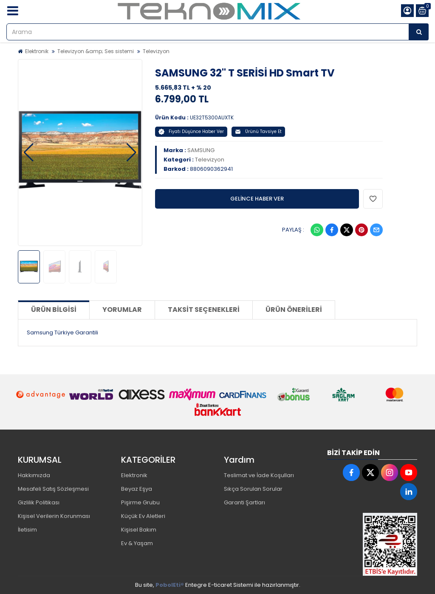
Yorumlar (122, 309)
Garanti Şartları (244, 502)
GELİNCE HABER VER (257, 199)
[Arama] (419, 31)
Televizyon (156, 51)
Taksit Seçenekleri (204, 309)
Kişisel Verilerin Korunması (54, 516)
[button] (28, 152)
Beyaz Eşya (136, 489)
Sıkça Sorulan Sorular (253, 489)
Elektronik (36, 51)
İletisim (27, 530)
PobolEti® (169, 585)
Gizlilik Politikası (38, 502)
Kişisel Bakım (138, 530)
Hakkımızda (34, 475)
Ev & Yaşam (137, 543)
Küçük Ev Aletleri (143, 516)
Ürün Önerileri (294, 309)
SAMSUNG (201, 150)
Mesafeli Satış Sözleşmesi (53, 489)
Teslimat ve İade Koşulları (259, 475)
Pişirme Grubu (140, 502)
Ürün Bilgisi (53, 309)
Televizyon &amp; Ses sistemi (95, 51)
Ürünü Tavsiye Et (258, 131)
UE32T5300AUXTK (212, 117)
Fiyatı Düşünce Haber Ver (191, 131)
